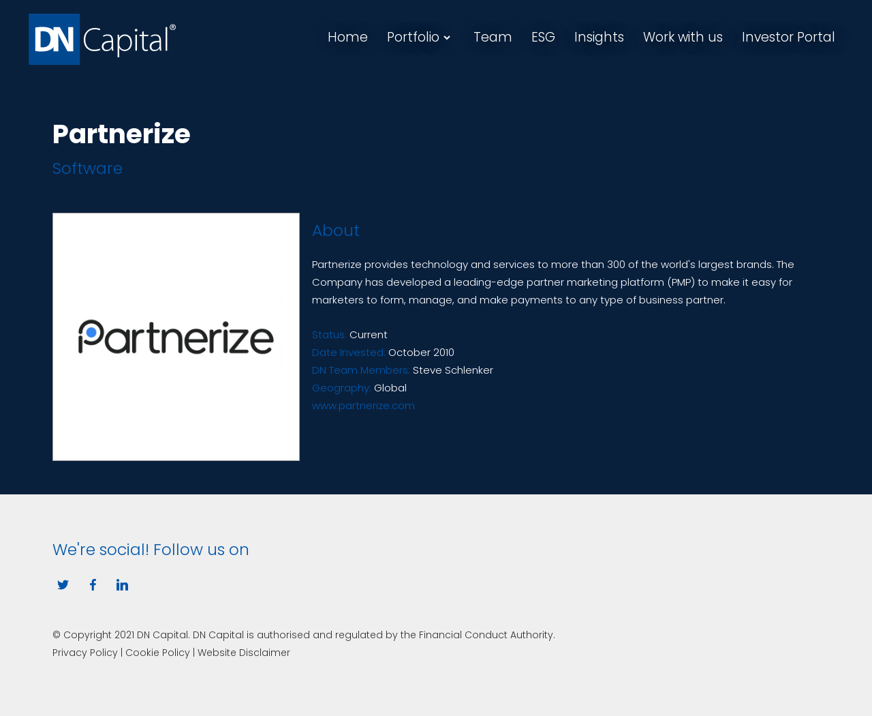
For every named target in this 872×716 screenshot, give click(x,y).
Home (348, 37)
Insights (599, 37)
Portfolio (413, 37)
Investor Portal (788, 37)
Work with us (683, 37)
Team (492, 37)
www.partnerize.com (363, 405)
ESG (543, 37)
